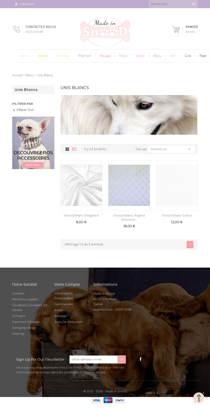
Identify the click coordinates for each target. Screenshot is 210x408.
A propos (18, 316)
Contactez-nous (24, 328)
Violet (140, 56)
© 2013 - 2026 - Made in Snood (105, 391)
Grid (68, 149)
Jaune (43, 56)
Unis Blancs (26, 90)
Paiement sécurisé (25, 322)
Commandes (63, 304)
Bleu (157, 56)
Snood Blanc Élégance (81, 215)
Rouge (105, 56)
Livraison (18, 293)
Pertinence (171, 149)
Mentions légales (25, 299)
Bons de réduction (68, 322)
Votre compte (67, 284)
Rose (123, 56)
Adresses (60, 316)
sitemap (18, 334)
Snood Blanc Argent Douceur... (129, 217)
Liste (74, 149)
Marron (84, 56)
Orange (63, 56)
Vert (173, 56)
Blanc (24, 56)
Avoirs (58, 310)
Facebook (140, 359)
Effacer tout (23, 110)
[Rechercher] (173, 4)
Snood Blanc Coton (177, 215)
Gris (188, 56)
